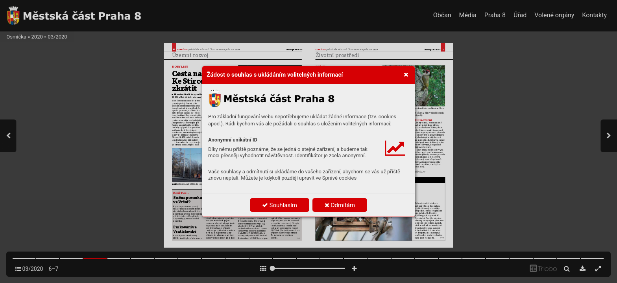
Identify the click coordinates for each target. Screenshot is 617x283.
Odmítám (340, 205)
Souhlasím (279, 205)
